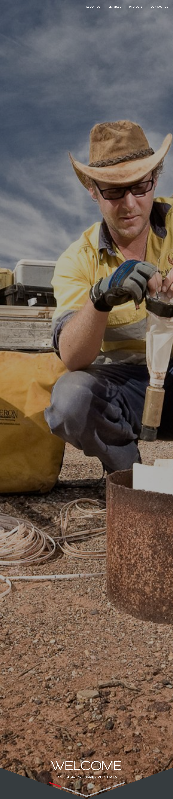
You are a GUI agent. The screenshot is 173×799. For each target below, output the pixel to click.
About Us (93, 6)
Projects (135, 6)
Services (115, 6)
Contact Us (159, 6)
